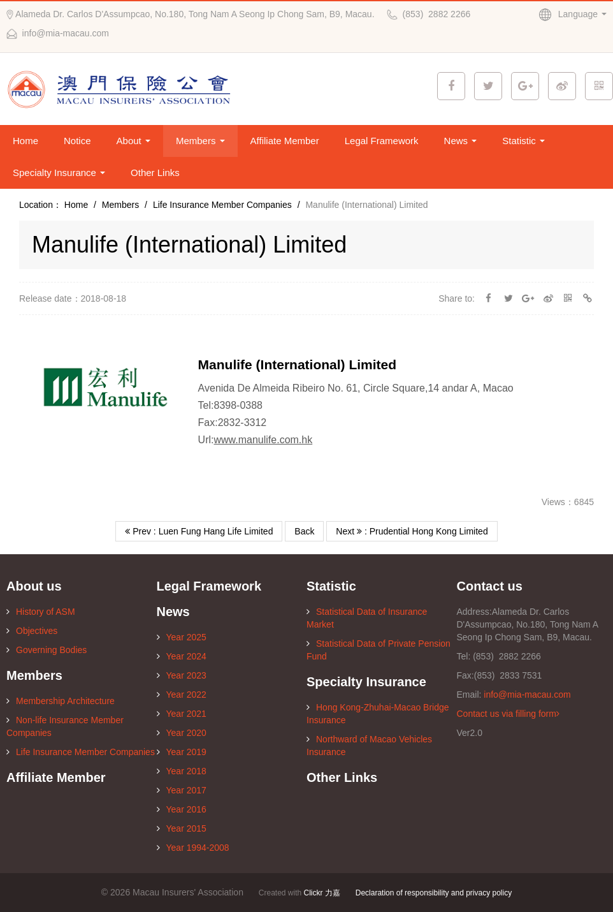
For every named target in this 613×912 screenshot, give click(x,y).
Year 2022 (181, 694)
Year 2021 (181, 714)
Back (304, 531)
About (133, 140)
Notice (77, 140)
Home (25, 140)
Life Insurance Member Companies (222, 205)
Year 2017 (181, 790)
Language (573, 14)
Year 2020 (181, 733)
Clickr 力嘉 (322, 892)
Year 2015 (181, 828)
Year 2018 (181, 771)
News (460, 140)
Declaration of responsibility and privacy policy (434, 892)
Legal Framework (382, 140)
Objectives (31, 631)
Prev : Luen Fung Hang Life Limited (199, 531)
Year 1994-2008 (193, 847)
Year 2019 (181, 752)
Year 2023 (181, 675)
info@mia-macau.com (527, 694)
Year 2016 (181, 809)
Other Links (155, 172)
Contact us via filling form (508, 714)
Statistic (523, 140)
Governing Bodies (46, 650)
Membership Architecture (60, 701)
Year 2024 (181, 656)
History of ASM (40, 612)
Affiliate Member (284, 140)
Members (200, 140)
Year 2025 (181, 637)
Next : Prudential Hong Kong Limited (411, 531)
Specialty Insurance (59, 172)
